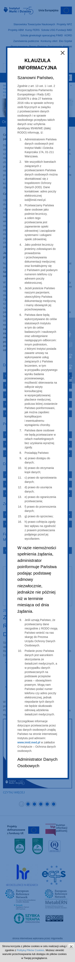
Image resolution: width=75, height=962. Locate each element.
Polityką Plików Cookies (30, 950)
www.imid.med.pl (28, 742)
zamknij (71, 946)
